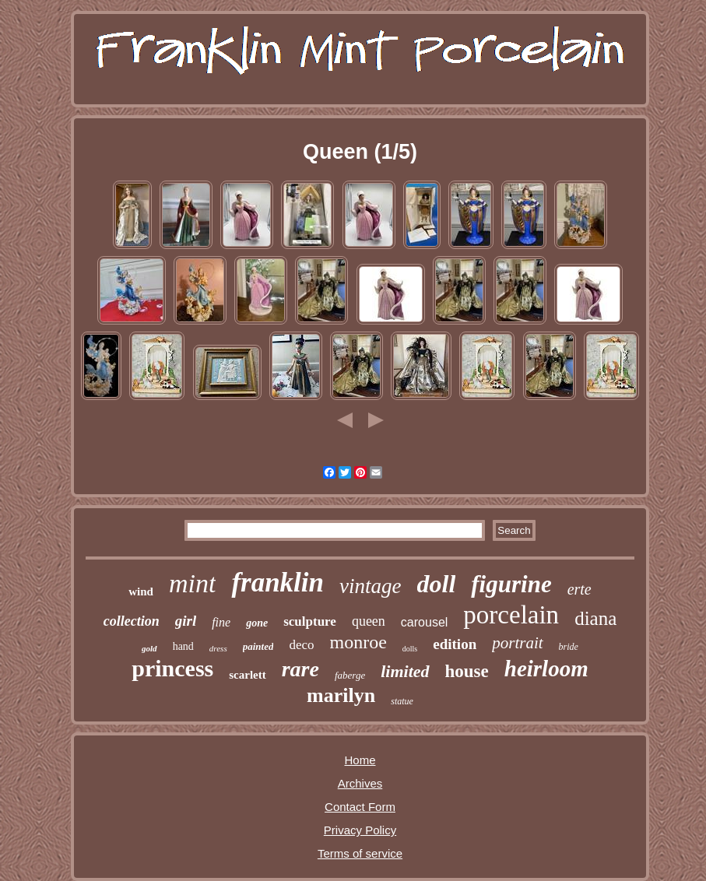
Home (359, 760)
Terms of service (360, 853)
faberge (350, 675)
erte (579, 589)
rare (300, 669)
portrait (517, 643)
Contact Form (360, 806)
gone (257, 623)
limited (405, 671)
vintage (370, 586)
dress (218, 648)
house (467, 671)
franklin (277, 582)
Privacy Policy (360, 830)
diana (595, 618)
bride (568, 646)
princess (172, 668)
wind (140, 591)
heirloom (546, 668)
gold (149, 648)
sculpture (309, 621)
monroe (358, 642)
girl (185, 620)
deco (301, 644)
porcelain (511, 615)
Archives (360, 783)
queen (368, 621)
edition (454, 644)
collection (132, 621)
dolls (409, 648)
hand (183, 646)
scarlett (247, 675)
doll (436, 584)
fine (221, 622)
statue (402, 701)
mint (192, 583)
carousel (424, 622)
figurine (511, 584)
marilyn (341, 695)
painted (258, 646)
